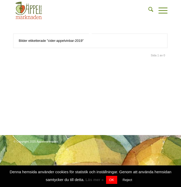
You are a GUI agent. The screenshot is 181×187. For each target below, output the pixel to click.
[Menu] (160, 10)
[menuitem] (148, 10)
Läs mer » (95, 179)
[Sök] (148, 10)
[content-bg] (75, 10)
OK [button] (111, 180)
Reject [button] (127, 180)
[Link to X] (164, 141)
